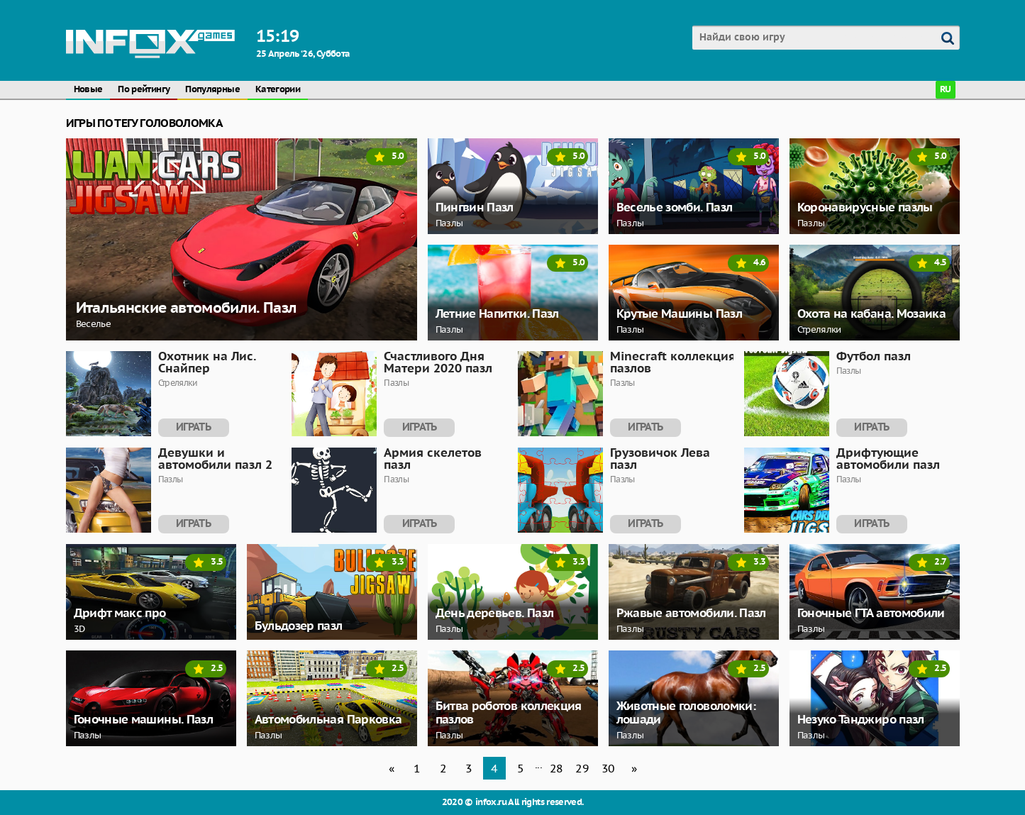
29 (582, 768)
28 (556, 768)
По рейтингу (144, 89)
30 (608, 768)
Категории (277, 89)
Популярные (212, 89)
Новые (88, 89)
